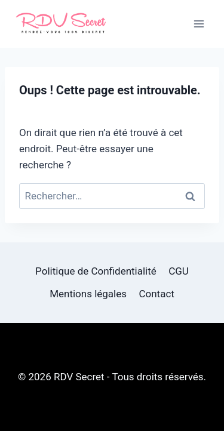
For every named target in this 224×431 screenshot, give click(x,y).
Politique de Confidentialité (96, 271)
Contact (156, 294)
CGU (178, 271)
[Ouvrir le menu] (199, 23)
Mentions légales (88, 294)
